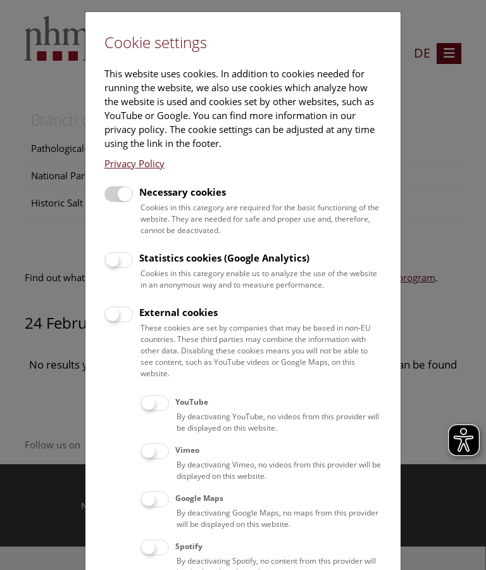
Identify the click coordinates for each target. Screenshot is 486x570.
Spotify (188, 546)
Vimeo (187, 450)
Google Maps (199, 498)
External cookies (178, 312)
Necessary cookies (182, 192)
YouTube (191, 401)
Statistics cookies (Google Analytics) (224, 257)
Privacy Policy (134, 163)
